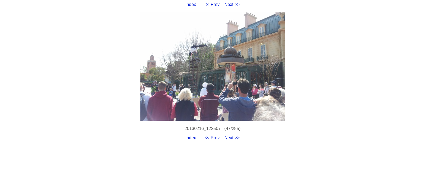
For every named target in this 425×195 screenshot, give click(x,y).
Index (190, 4)
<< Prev (212, 4)
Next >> (232, 4)
